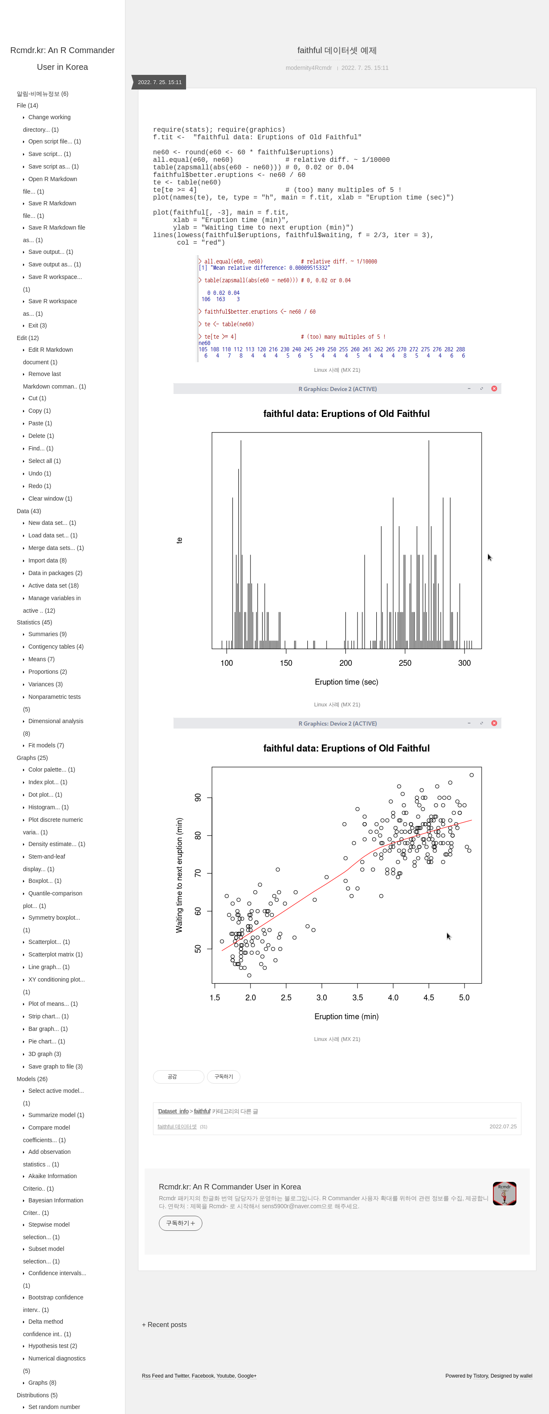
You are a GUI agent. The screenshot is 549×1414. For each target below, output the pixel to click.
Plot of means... (52, 1003)
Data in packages (54, 573)
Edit (28, 338)
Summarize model (55, 1115)
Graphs (32, 757)
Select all (44, 461)
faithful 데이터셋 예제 (337, 50)
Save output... (50, 251)
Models (32, 1079)
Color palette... (51, 769)
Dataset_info (173, 1138)
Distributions (37, 1395)
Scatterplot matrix (55, 954)
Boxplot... (44, 880)
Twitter (181, 1403)
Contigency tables (55, 646)
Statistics (34, 622)
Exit (37, 325)
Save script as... (53, 166)
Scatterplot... (48, 941)
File (27, 105)
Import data (47, 560)
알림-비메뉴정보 (43, 93)
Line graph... (48, 967)
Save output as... (54, 264)
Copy (39, 410)
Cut (36, 398)
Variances (45, 684)
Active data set (53, 585)
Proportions (47, 671)
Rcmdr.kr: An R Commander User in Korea (230, 1213)
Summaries (47, 634)
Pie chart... (46, 1041)
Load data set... (52, 535)
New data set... (51, 522)
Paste (39, 423)
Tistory (480, 1403)
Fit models (45, 745)
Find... (40, 448)
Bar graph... (47, 1028)
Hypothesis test (52, 1345)
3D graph (44, 1054)
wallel (526, 1403)
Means (41, 659)
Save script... (49, 154)
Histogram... (48, 807)
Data (29, 511)
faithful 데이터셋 (177, 1153)
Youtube (226, 1403)
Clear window (49, 498)
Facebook (203, 1403)
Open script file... (54, 141)
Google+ (247, 1403)
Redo (39, 486)
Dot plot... (44, 794)
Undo (39, 473)
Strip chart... (48, 1016)
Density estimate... (56, 844)
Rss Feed (152, 1403)
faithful (202, 1138)
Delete (40, 435)
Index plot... (47, 782)
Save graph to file (55, 1066)
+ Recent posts (164, 1351)
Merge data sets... (55, 548)
